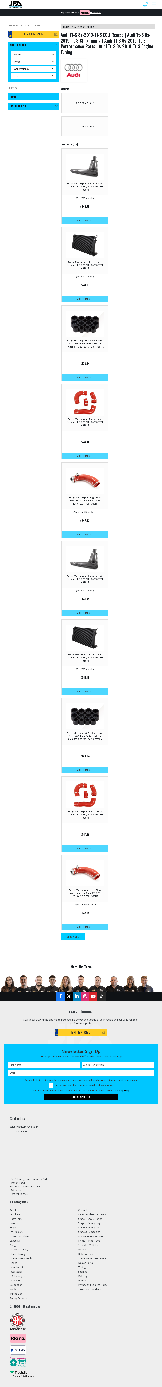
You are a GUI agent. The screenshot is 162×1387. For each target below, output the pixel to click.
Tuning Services (18, 1298)
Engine (13, 1227)
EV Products (17, 1231)
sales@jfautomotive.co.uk (24, 1126)
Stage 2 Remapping (89, 1227)
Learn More (95, 12)
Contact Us (84, 1210)
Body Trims (16, 1218)
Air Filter (14, 1210)
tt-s (73, 27)
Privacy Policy (123, 1090)
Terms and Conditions (90, 1289)
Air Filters (15, 1214)
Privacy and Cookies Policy (92, 1284)
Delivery (82, 1276)
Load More (73, 936)
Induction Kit (17, 1267)
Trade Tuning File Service (92, 1258)
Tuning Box (16, 1293)
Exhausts (15, 1240)
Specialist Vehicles (88, 1245)
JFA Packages (17, 1276)
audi (65, 27)
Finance (82, 1249)
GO (55, 34)
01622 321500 (18, 1131)
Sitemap (82, 1271)
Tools (13, 1289)
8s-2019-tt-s (87, 27)
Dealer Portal (85, 1262)
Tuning (82, 1267)
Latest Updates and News (93, 1214)
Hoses (13, 1262)
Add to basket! (85, 220)
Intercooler (16, 1271)
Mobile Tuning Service (90, 1236)
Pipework (15, 1280)
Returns (82, 1280)
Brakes (14, 1223)
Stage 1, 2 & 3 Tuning (90, 1218)
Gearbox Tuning (19, 1249)
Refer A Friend (86, 1254)
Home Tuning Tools (21, 1258)
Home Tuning (17, 1254)
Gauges (14, 1245)
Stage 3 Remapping (89, 1231)
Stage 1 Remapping (89, 1223)
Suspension (16, 1284)
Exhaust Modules (19, 1236)
